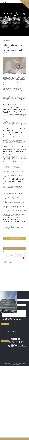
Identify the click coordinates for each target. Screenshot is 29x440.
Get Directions (5, 341)
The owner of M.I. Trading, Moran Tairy (10, 136)
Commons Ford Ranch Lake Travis (13, 124)
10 (19, 264)
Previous (2, 258)
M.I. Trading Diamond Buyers (11, 73)
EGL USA (21, 339)
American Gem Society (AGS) (16, 196)
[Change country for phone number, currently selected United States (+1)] (14, 300)
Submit (5, 323)
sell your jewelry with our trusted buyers (15, 97)
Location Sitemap (12, 364)
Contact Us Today (16, 238)
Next (26, 258)
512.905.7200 (3, 334)
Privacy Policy (18, 364)
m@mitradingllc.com (6, 333)
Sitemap (23, 363)
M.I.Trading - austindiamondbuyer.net (15, 363)
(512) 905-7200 (26, 438)
